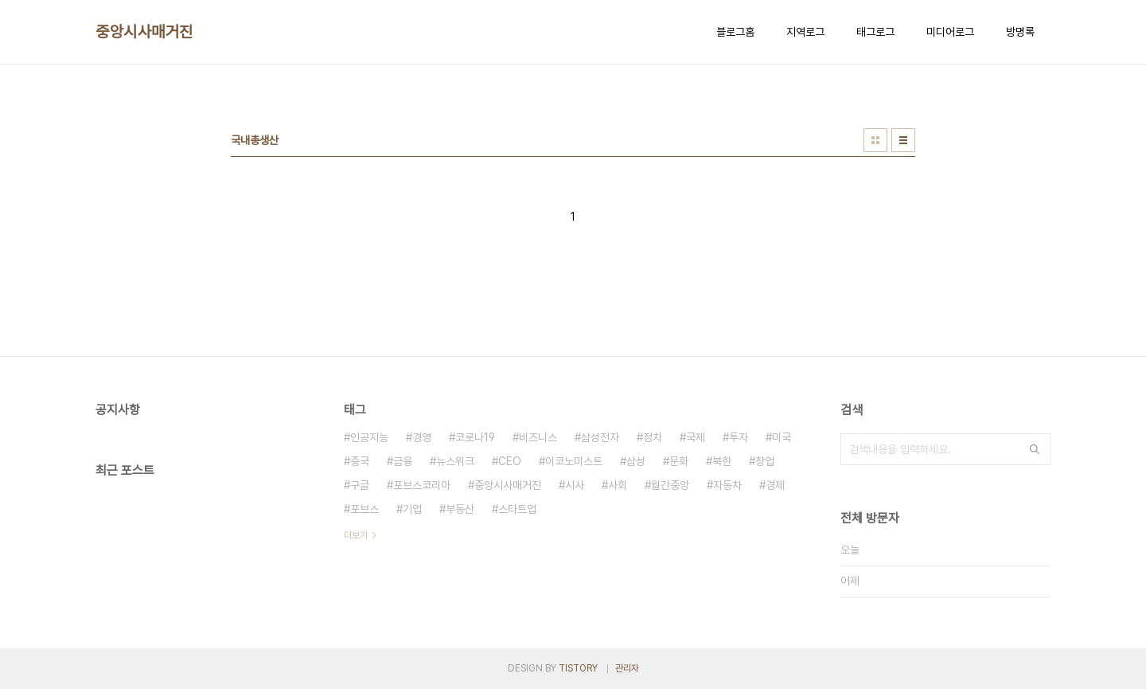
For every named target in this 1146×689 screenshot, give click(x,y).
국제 (695, 437)
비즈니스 (538, 437)
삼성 (635, 461)
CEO (509, 461)
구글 (359, 485)
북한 (721, 461)
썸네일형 (875, 140)
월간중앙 (670, 485)
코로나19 (475, 437)
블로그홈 (735, 31)
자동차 (727, 485)
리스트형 (903, 140)
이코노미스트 (573, 461)
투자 (738, 437)
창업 (764, 461)
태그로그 (875, 31)
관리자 (627, 668)
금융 (402, 461)
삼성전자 (600, 437)
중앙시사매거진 (144, 31)
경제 (775, 485)
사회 (617, 485)
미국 (781, 437)
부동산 (460, 509)
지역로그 (805, 31)
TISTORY (578, 668)
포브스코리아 (421, 485)
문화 (678, 461)
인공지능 (369, 437)
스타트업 (517, 509)
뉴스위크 (455, 461)
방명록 (1020, 31)
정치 (652, 437)
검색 (1034, 449)
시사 (574, 485)
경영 (421, 437)
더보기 (356, 535)
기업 (412, 509)
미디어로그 (950, 31)
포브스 (364, 509)
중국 (359, 461)
